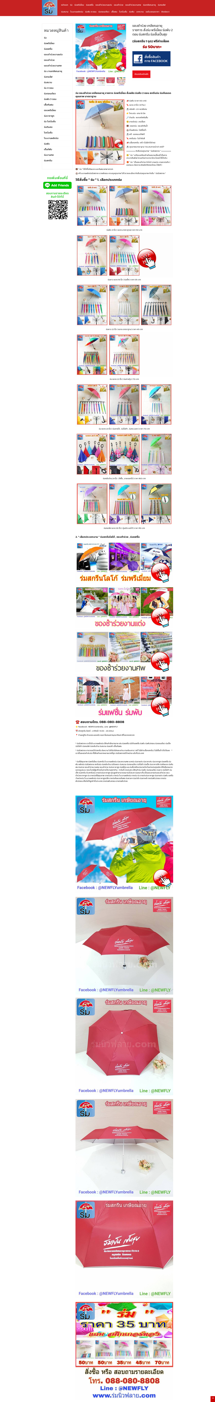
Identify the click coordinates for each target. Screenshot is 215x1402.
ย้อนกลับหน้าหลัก (141, 74)
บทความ (140, 11)
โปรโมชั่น (123, 11)
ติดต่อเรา (165, 11)
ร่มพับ (131, 11)
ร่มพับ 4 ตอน (90, 11)
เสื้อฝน (114, 11)
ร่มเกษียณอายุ (149, 4)
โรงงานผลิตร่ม (76, 11)
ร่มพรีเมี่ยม (79, 4)
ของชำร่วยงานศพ (133, 4)
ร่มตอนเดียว (103, 11)
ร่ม (71, 4)
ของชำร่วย (118, 4)
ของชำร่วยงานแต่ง (103, 4)
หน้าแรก (64, 4)
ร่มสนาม (64, 11)
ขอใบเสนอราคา (152, 11)
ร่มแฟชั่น (89, 4)
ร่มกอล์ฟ (161, 4)
